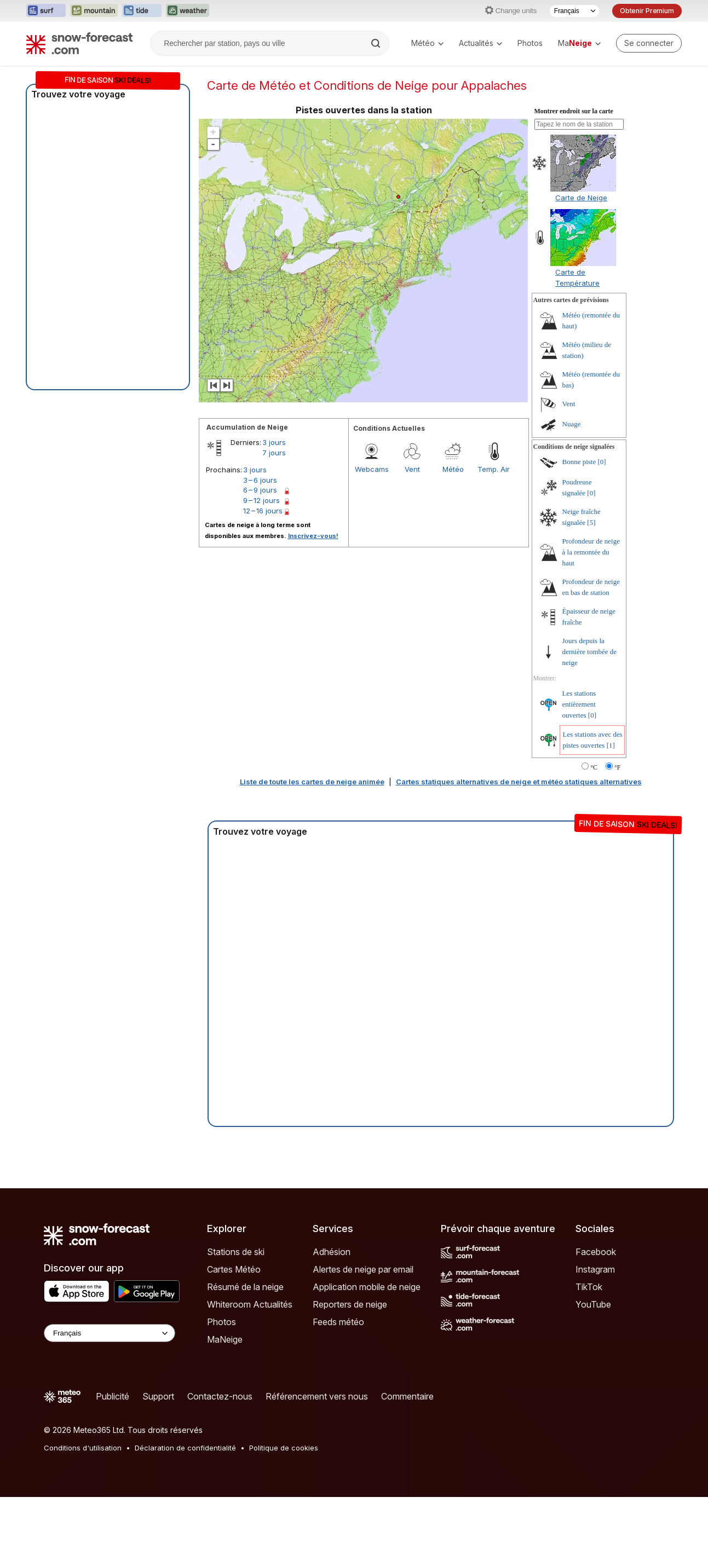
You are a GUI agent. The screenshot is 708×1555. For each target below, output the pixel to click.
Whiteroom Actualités (249, 1304)
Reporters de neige (350, 1304)
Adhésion (331, 1251)
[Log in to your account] (649, 43)
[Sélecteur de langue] (574, 11)
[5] (591, 522)
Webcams (372, 469)
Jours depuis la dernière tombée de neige (589, 652)
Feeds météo (338, 1321)
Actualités (480, 43)
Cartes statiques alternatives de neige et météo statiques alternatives (519, 781)
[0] (602, 462)
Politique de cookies (283, 1447)
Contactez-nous (219, 1396)
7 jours (274, 452)
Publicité (112, 1396)
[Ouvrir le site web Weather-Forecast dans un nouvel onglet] (187, 11)
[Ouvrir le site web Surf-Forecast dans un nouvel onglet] (46, 11)
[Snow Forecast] (79, 43)
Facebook (595, 1251)
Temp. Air (493, 469)
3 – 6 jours (260, 480)
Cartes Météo (234, 1269)
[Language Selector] (109, 1333)
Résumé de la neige (245, 1286)
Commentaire (407, 1396)
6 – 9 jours (260, 489)
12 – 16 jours (263, 510)
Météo (427, 43)
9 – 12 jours (261, 500)
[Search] (377, 43)
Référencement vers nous (317, 1396)
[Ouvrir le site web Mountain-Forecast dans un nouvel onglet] (94, 11)
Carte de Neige (581, 197)
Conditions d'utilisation (83, 1447)
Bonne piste (579, 462)
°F (617, 767)
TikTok (588, 1286)
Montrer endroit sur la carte (573, 111)
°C (593, 767)
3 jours (274, 442)
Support (158, 1396)
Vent (412, 469)
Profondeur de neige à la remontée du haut (591, 552)
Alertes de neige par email (363, 1269)
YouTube (593, 1304)
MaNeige (225, 1339)
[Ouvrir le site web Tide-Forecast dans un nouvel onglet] (142, 11)
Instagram (595, 1269)
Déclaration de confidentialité (185, 1447)
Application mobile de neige (367, 1286)
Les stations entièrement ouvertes (579, 704)
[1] (611, 745)
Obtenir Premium (647, 11)
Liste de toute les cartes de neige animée (312, 781)
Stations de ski (235, 1251)
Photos (530, 43)
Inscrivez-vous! (313, 536)
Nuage (571, 424)
